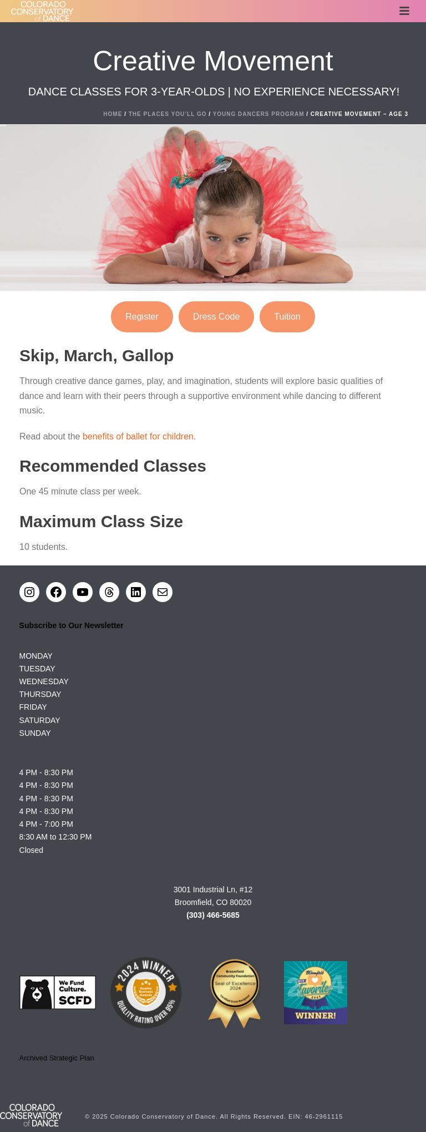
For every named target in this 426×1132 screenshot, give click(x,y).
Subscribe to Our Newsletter (71, 625)
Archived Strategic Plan (56, 1058)
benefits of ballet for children (138, 436)
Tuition (287, 316)
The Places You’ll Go (168, 114)
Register (142, 316)
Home (112, 114)
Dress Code (216, 316)
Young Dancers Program (259, 114)
